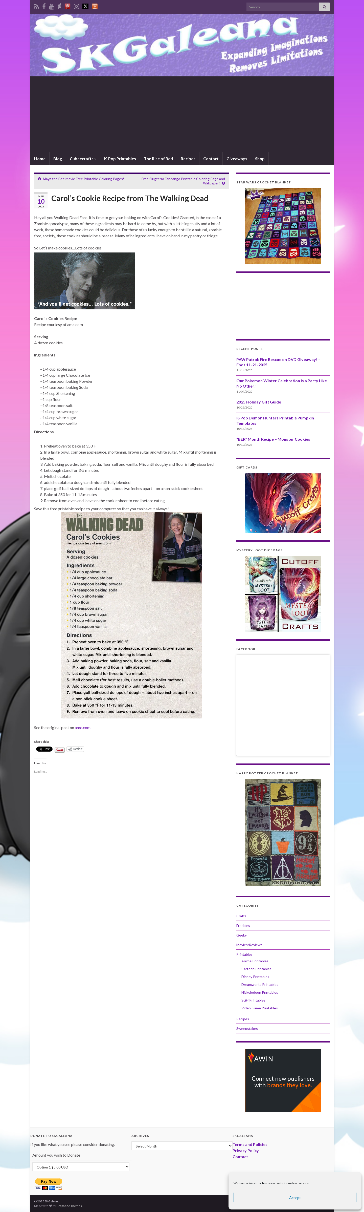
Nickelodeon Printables (259, 992)
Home (40, 158)
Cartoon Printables (256, 969)
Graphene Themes (69, 1206)
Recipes (188, 158)
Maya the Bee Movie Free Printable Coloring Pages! (83, 179)
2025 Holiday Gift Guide (258, 401)
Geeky (241, 935)
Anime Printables (254, 961)
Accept (295, 1197)
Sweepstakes (247, 1028)
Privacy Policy (246, 1150)
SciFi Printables (253, 1000)
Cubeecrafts (83, 158)
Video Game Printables (259, 1008)
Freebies (243, 925)
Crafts (241, 916)
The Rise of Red (158, 158)
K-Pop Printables (120, 158)
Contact (211, 158)
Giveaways (236, 158)
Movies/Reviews (249, 945)
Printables (244, 954)
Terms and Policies (250, 1144)
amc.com (82, 727)
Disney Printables (255, 976)
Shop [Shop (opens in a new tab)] (260, 158)
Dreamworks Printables (259, 984)
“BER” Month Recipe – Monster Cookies (273, 439)
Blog (57, 158)
